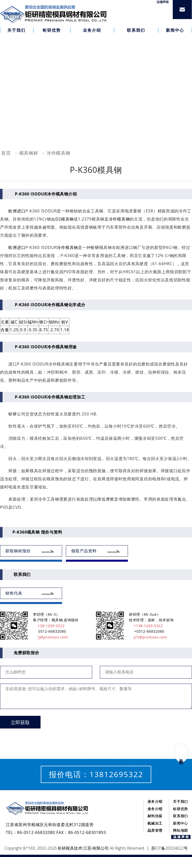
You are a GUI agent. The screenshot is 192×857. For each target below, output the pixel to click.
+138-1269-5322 (146, 625)
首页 (6, 153)
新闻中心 (180, 823)
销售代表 (13, 593)
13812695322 (116, 774)
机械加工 (154, 823)
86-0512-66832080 (36, 832)
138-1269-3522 (49, 625)
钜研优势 (180, 808)
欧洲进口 (16, 211)
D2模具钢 (64, 219)
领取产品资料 (84, 551)
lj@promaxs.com (50, 637)
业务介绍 (154, 801)
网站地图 (180, 830)
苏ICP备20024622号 (169, 848)
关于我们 (180, 801)
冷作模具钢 (58, 153)
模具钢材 (28, 153)
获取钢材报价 (18, 551)
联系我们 (180, 815)
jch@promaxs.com (148, 637)
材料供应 (154, 815)
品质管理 (154, 830)
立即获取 (20, 722)
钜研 (95, 247)
